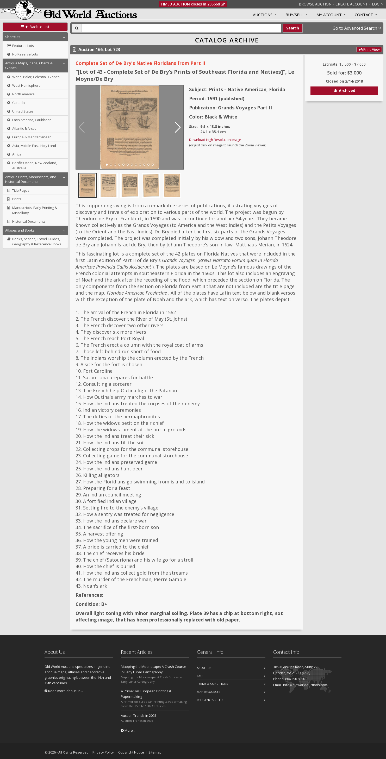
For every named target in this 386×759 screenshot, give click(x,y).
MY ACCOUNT (329, 14)
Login (377, 4)
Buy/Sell (294, 14)
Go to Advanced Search (357, 28)
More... (128, 730)
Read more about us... (64, 690)
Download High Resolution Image (215, 139)
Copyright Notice (131, 752)
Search (292, 28)
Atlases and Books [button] (20, 230)
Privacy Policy (103, 752)
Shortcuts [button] (12, 36)
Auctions (262, 14)
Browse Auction (315, 4)
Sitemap (154, 752)
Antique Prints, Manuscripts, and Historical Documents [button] (30, 179)
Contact (364, 14)
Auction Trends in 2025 (138, 715)
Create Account (351, 4)
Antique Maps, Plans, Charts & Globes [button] (29, 65)
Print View (369, 49)
